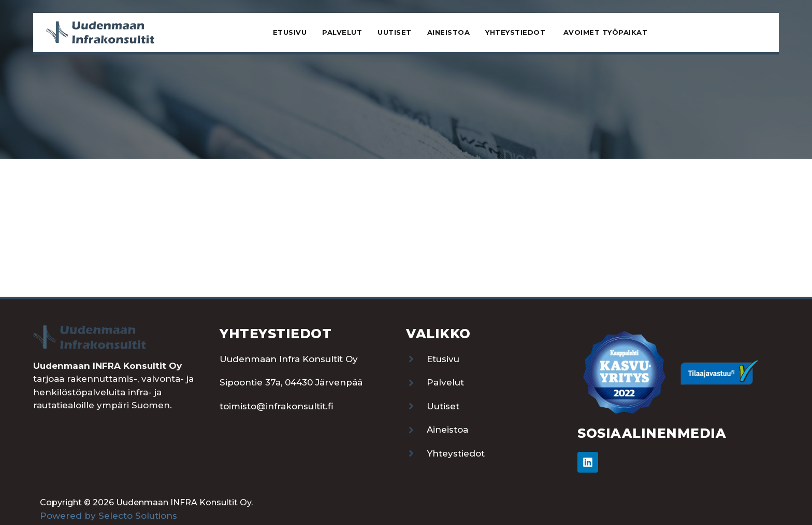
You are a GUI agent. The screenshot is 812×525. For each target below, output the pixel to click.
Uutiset (395, 32)
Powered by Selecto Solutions (108, 515)
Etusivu (290, 32)
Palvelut (342, 32)
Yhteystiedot (516, 32)
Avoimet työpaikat (605, 32)
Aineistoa (448, 32)
